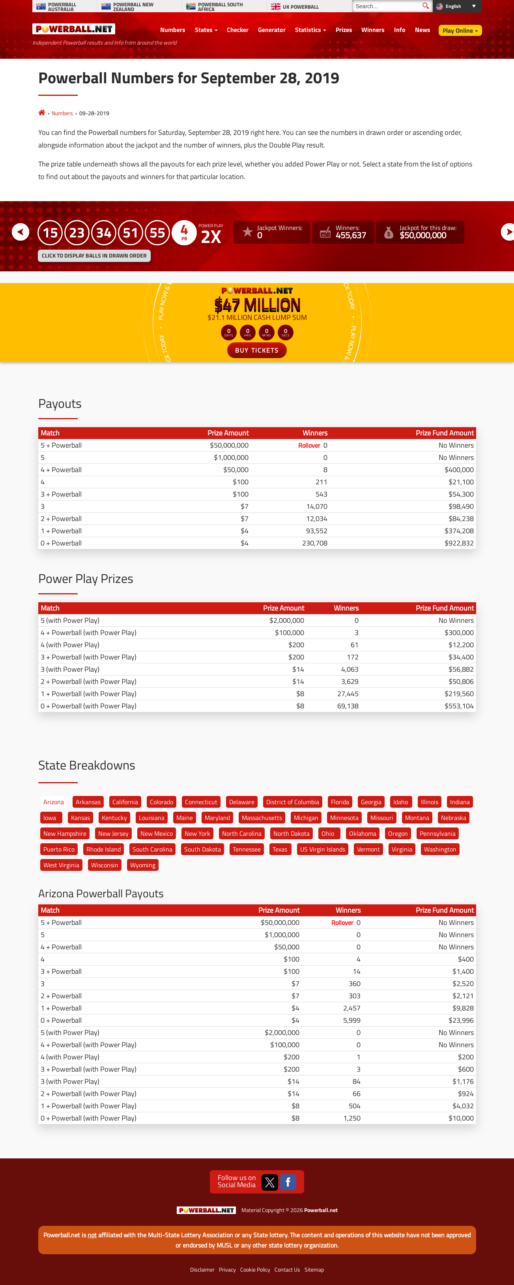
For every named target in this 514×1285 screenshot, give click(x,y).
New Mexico (156, 833)
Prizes (344, 29)
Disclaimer (202, 1269)
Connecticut (201, 802)
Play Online (458, 30)
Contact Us (287, 1269)
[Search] (392, 6)
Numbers (172, 29)
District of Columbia (292, 802)
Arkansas (88, 802)
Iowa (49, 817)
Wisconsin (104, 865)
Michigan (306, 817)
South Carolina (152, 849)
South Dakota (202, 849)
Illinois (429, 802)
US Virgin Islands (322, 849)
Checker (238, 29)
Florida (340, 802)
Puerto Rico (59, 849)
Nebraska (453, 817)
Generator (272, 29)
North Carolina (242, 833)
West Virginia (61, 865)
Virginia (402, 849)
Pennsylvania (438, 833)
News (422, 29)
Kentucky (114, 817)
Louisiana (151, 817)
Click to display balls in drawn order (94, 256)
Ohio (327, 833)
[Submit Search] (426, 5)
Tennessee (247, 849)
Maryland (217, 817)
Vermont (368, 849)
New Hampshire (64, 833)
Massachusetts (262, 817)
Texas (280, 849)
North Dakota (291, 833)
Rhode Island (103, 849)
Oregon (398, 833)
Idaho (400, 802)
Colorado (161, 802)
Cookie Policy (255, 1269)
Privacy (227, 1269)
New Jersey (113, 833)
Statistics (308, 29)
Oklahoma (362, 833)
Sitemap (314, 1269)
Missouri (381, 817)
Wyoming (142, 865)
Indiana (460, 802)
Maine (184, 817)
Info (400, 29)
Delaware (241, 802)
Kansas (80, 817)
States (204, 29)
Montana (417, 817)
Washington (440, 849)
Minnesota (344, 817)
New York (197, 833)
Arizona (53, 802)
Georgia (371, 802)
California (125, 802)
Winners (373, 29)
